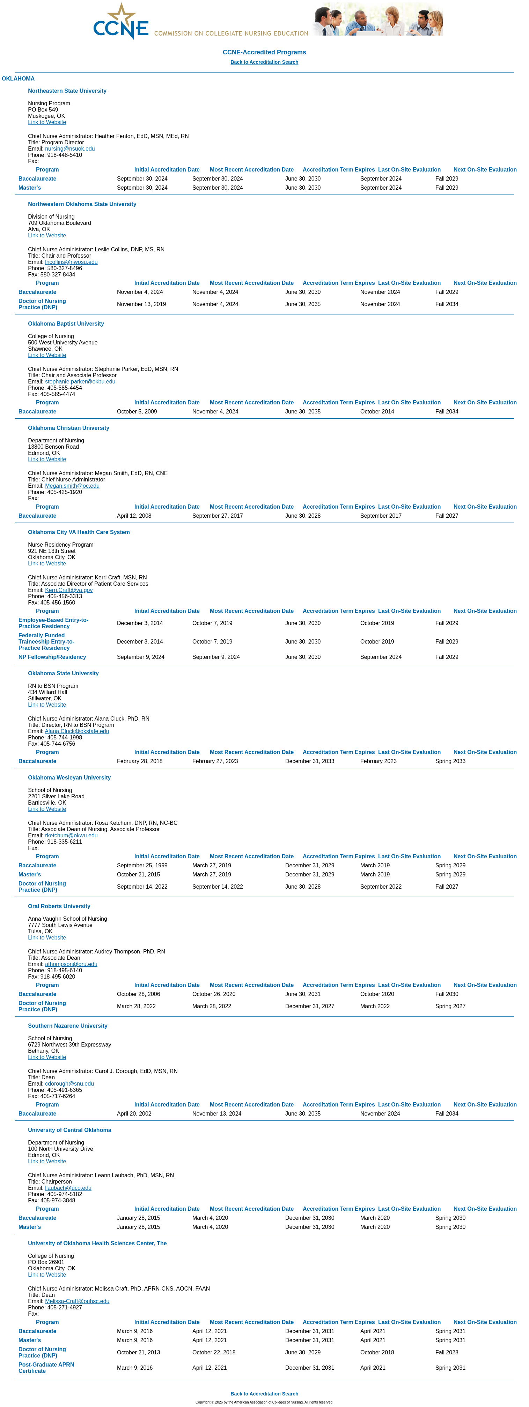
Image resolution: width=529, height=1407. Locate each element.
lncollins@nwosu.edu (71, 262)
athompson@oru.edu (71, 964)
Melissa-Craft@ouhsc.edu (77, 1301)
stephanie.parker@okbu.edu (80, 382)
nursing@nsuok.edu (70, 149)
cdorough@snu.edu (69, 1084)
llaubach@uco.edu (68, 1188)
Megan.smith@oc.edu (72, 486)
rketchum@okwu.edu (71, 835)
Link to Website (47, 122)
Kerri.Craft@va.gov (69, 590)
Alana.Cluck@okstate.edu (77, 731)
